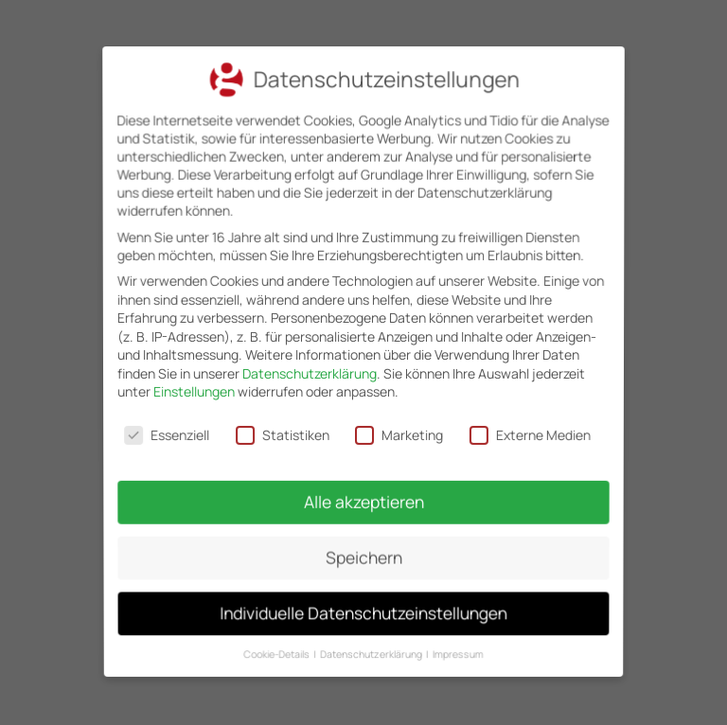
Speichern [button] (363, 549)
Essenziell (169, 433)
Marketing (398, 433)
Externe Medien (528, 433)
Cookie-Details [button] (281, 639)
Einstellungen (195, 391)
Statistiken (283, 433)
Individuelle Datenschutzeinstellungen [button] (363, 602)
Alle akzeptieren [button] (363, 497)
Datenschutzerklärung (309, 373)
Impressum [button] (453, 639)
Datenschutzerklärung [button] (371, 639)
